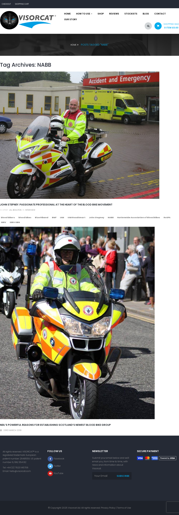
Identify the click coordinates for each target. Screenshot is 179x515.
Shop (101, 14)
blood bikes (24, 217)
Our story (70, 19)
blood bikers (8, 217)
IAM (62, 217)
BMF (54, 217)
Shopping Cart (22, 4)
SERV (3, 222)
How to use (84, 14)
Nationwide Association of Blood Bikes (138, 217)
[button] (165, 26)
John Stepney (96, 217)
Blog (146, 14)
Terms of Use (124, 507)
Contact (160, 14)
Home (67, 14)
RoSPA (167, 217)
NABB (111, 217)
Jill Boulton (15, 210)
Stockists (130, 14)
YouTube (58, 473)
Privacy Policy (108, 507)
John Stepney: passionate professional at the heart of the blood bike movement (56, 204)
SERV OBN (15, 222)
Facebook (59, 458)
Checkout (6, 4)
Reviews (114, 14)
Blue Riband (41, 217)
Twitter (57, 466)
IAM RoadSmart (76, 217)
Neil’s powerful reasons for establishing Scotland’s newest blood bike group (55, 425)
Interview (30, 210)
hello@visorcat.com (20, 471)
